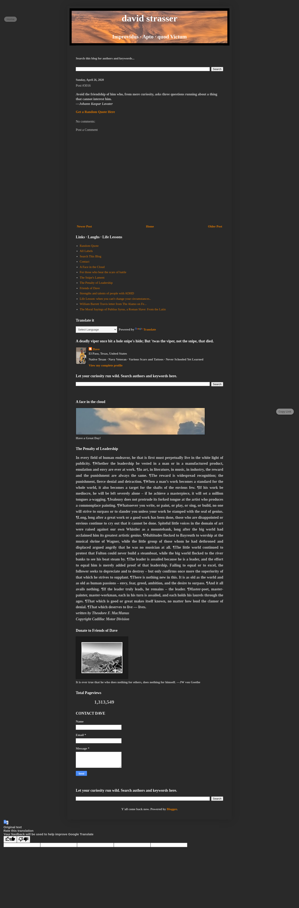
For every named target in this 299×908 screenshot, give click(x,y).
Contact (84, 261)
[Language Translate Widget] (96, 329)
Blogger (172, 809)
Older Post (215, 226)
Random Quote (89, 245)
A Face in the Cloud (92, 267)
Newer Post (84, 226)
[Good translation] (10, 839)
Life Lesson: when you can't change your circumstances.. (115, 298)
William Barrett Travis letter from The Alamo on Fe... (113, 304)
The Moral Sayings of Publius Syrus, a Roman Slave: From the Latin (123, 309)
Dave (96, 349)
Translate (145, 329)
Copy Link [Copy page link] (285, 411)
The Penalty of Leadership (96, 282)
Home (150, 226)
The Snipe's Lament (92, 277)
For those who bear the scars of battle (103, 272)
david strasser (150, 18)
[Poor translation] (23, 839)
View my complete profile (106, 365)
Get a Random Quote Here (95, 112)
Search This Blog (90, 256)
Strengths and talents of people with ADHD (107, 293)
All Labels (86, 251)
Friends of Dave (90, 288)
